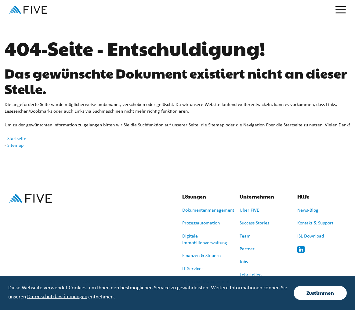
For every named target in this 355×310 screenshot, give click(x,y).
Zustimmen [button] (320, 292)
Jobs (244, 261)
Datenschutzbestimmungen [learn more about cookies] (57, 297)
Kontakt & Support (315, 223)
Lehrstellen (251, 275)
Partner (247, 249)
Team (245, 236)
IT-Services (192, 268)
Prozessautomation (201, 223)
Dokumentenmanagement (208, 210)
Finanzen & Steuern (201, 255)
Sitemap (15, 145)
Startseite (16, 138)
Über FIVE (249, 210)
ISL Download (310, 236)
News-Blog (307, 210)
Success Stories (254, 223)
